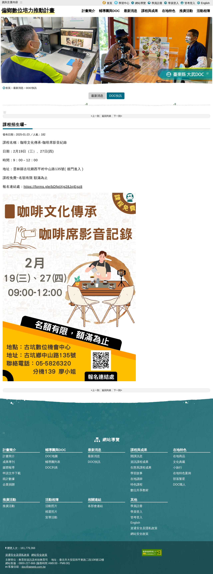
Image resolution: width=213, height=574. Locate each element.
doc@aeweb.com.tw (33, 566)
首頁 (109, 3)
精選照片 (51, 511)
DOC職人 (179, 484)
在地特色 (168, 11)
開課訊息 (136, 456)
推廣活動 (186, 11)
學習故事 (136, 473)
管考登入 (189, 3)
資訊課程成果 (139, 462)
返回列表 (106, 116)
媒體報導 (9, 467)
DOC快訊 (31, 87)
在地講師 (136, 479)
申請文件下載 (12, 473)
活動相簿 (203, 11)
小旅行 (177, 467)
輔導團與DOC (109, 11)
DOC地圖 (51, 456)
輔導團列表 (52, 462)
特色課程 (136, 484)
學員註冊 (156, 3)
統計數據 (9, 479)
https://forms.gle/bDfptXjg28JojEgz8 (53, 186)
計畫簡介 (88, 11)
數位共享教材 (139, 490)
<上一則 (95, 116)
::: (21, 2)
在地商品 (179, 456)
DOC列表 (51, 467)
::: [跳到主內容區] (4, 112)
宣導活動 (51, 517)
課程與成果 (149, 11)
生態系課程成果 (140, 467)
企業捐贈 (9, 484)
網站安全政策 (139, 534)
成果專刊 (9, 462)
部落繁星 (179, 479)
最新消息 (130, 11)
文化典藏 (179, 462)
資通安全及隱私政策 (143, 528)
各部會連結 (95, 506)
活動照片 (51, 506)
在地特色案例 (182, 473)
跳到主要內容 (10, 2)
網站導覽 (140, 3)
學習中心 (123, 3)
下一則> (118, 116)
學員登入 (173, 3)
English (205, 3)
